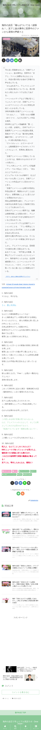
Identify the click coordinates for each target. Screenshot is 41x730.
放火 (19, 474)
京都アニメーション (9, 474)
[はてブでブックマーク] (12, 60)
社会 (15, 471)
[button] (20, 60)
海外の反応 (6, 471)
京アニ (33, 471)
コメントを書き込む (20, 692)
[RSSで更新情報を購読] (22, 493)
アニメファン (24, 471)
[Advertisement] (20, 640)
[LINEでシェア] (16, 60)
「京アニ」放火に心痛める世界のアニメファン (17, 276)
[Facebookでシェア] (8, 60)
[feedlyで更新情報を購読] (18, 493)
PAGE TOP (20, 713)
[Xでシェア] (4, 60)
